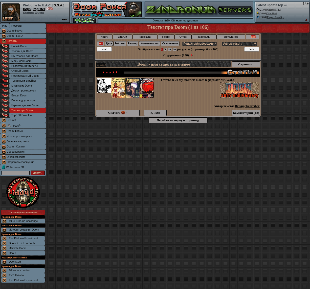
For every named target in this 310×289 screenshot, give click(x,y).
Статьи (122, 36)
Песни (166, 36)
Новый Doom (19, 46)
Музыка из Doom (21, 85)
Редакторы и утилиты (24, 65)
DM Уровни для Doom (24, 55)
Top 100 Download (22, 115)
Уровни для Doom (22, 51)
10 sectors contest (19, 270)
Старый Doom (19, 70)
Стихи (183, 36)
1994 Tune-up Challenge (23, 220)
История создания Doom (24, 229)
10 (169, 49)
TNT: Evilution (17, 275)
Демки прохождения (23, 90)
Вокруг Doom (19, 95)
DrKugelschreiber (247, 106)
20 (174, 49)
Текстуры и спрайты (23, 80)
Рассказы (145, 36)
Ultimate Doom (17, 248)
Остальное (231, 36)
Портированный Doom (25, 75)
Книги (104, 36)
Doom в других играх (24, 100)
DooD (12, 253)
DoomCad (15, 261)
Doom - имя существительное (163, 64)
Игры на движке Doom (25, 105)
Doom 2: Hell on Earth (22, 243)
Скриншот (246, 64)
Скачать (12, 40)
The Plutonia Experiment (23, 238)
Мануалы (204, 36)
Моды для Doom (21, 60)
